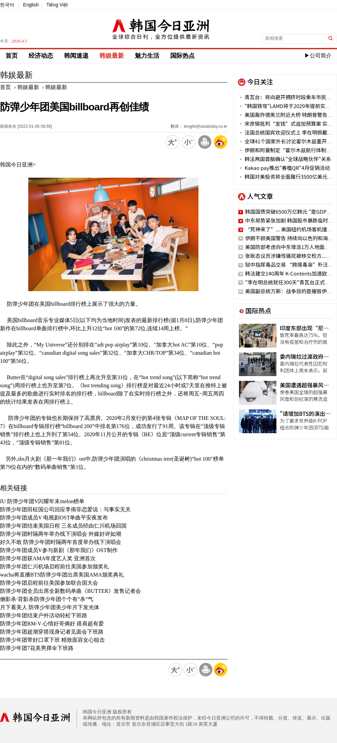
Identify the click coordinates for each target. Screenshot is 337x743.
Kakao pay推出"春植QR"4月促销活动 (284, 167)
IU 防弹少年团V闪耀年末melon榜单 (42, 501)
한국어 (7, 4)
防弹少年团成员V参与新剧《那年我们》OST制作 (59, 550)
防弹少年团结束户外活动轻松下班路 (43, 615)
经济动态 (41, 55)
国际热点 (182, 55)
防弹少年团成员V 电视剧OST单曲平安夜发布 (54, 517)
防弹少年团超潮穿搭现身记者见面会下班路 (51, 632)
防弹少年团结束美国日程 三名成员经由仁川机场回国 (63, 526)
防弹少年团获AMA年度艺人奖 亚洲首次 (48, 558)
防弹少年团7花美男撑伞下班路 (37, 648)
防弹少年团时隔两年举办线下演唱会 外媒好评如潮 (60, 534)
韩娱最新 (111, 55)
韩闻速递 (76, 55)
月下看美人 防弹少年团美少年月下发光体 (49, 607)
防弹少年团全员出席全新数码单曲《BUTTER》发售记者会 (70, 591)
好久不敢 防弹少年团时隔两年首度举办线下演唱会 (60, 542)
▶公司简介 (318, 55)
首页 (11, 55)
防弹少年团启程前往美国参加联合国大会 (49, 583)
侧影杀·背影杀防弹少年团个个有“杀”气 (46, 599)
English (31, 4)
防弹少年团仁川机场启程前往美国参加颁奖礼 (54, 566)
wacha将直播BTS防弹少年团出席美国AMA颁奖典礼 (62, 575)
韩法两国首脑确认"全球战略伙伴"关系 (284, 158)
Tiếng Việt (57, 4)
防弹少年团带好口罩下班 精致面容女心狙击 (52, 640)
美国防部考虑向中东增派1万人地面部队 (290, 246)
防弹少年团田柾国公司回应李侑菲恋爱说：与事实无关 (65, 509)
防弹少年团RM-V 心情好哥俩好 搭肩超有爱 (52, 623)
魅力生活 (147, 55)
